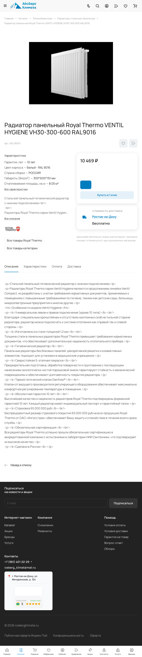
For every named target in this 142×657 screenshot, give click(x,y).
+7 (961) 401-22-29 (16, 562)
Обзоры (109, 549)
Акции (8, 531)
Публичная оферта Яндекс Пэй (25, 635)
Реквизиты (45, 531)
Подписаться (123, 503)
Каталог (9, 525)
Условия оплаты (115, 525)
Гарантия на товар (116, 537)
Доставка (74, 266)
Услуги (8, 543)
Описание (11, 266)
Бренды (9, 537)
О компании (45, 525)
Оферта (95, 635)
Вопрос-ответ (113, 543)
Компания (45, 518)
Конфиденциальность (68, 635)
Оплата (57, 266)
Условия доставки (116, 531)
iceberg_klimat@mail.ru (20, 567)
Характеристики (35, 266)
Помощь (110, 518)
